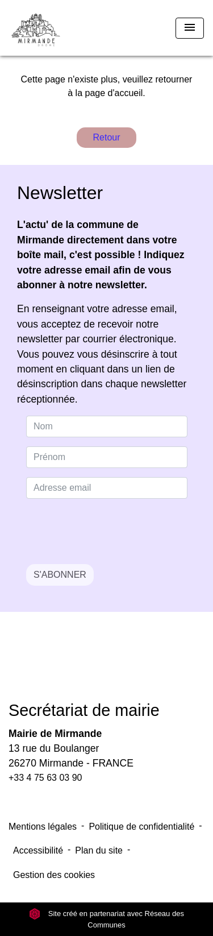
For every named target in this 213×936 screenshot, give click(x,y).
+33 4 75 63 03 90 (45, 777)
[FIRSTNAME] (106, 457)
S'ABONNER (60, 574)
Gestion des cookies (54, 875)
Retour (106, 137)
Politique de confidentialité (141, 826)
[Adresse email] (106, 488)
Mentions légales (43, 826)
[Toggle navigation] (190, 28)
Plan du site (99, 850)
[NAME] (106, 426)
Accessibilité (38, 850)
